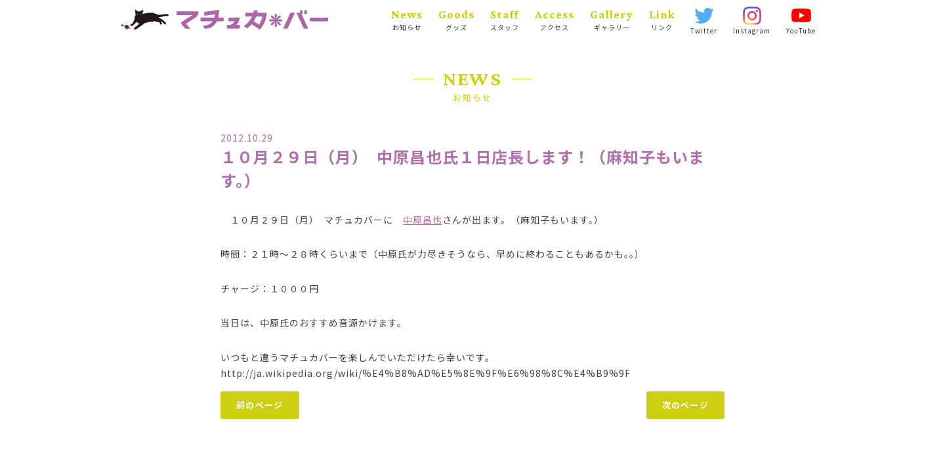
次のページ (685, 405)
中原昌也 (422, 219)
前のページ (260, 405)
